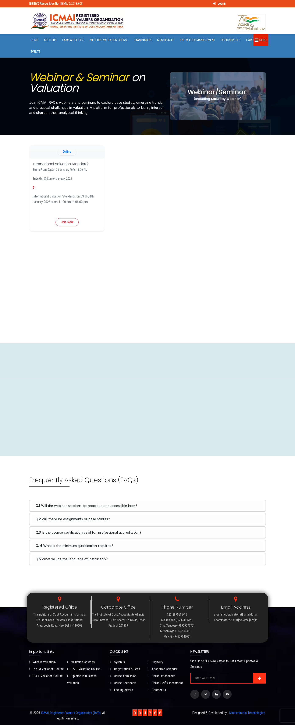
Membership (165, 40)
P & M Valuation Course (46, 669)
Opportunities (231, 40)
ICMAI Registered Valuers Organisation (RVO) (71, 713)
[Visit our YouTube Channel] (227, 694)
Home (34, 40)
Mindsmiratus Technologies (247, 713)
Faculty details (121, 690)
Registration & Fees (125, 669)
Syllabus (117, 662)
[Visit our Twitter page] (205, 694)
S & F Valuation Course (46, 676)
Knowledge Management (197, 40)
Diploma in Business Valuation (82, 679)
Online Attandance (161, 676)
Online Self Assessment (165, 683)
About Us (50, 40)
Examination (143, 40)
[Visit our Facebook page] (194, 694)
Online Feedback (123, 683)
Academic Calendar (162, 669)
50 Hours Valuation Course (109, 40)
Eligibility (155, 662)
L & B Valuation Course (83, 669)
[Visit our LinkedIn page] (216, 694)
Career (251, 40)
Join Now (67, 222)
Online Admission (123, 676)
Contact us (157, 690)
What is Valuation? (42, 662)
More (261, 40)
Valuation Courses (81, 662)
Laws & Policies (73, 40)
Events (35, 52)
